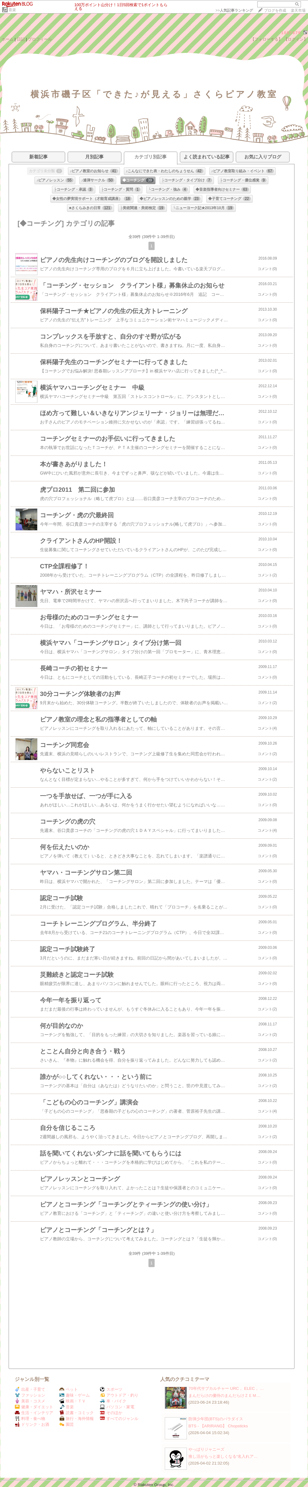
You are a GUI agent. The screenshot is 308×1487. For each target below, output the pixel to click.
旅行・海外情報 (76, 1418)
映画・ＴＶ (72, 1401)
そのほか (111, 1412)
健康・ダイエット (34, 1407)
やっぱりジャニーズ (206, 1449)
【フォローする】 (266, 39)
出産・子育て (30, 1389)
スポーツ (111, 1389)
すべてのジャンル (119, 1418)
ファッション (30, 1395)
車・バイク (113, 1401)
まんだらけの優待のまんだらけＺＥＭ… (224, 1395)
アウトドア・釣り (119, 1395)
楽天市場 (298, 10)
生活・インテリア (34, 1412)
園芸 (66, 1424)
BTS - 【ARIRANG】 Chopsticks (218, 1426)
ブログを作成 (275, 10)
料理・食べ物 (30, 1418)
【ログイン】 (296, 39)
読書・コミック (76, 1412)
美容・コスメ (30, 1401)
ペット (68, 1389)
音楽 (12, 10)
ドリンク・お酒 (32, 1424)
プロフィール (40, 39)
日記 (21, 39)
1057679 (291, 32)
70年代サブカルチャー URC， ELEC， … (226, 1388)
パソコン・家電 (117, 1407)
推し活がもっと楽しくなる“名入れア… (223, 1456)
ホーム (8, 39)
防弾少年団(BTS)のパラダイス (215, 1419)
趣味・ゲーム (74, 1395)
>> (234, 10)
